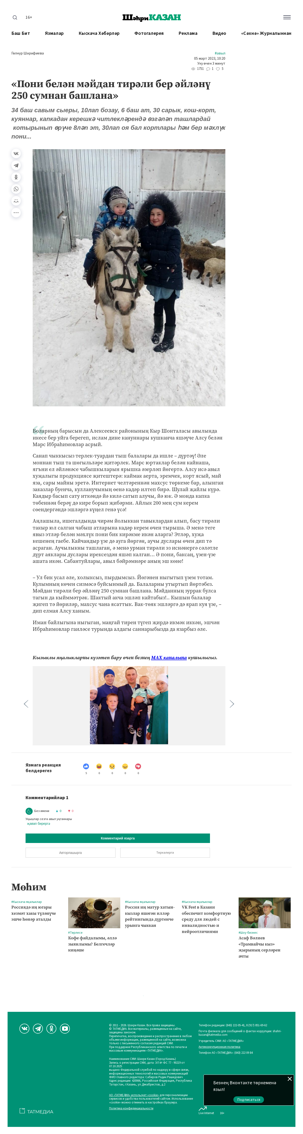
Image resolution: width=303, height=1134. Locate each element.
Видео (219, 33)
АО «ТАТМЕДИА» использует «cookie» (134, 1095)
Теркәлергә (165, 852)
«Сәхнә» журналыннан (266, 33)
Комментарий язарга (118, 838)
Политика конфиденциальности (131, 1108)
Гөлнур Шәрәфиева (27, 53)
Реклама (187, 33)
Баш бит (20, 33)
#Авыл (220, 53)
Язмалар (54, 33)
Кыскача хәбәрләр (99, 33)
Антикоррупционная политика (219, 1047)
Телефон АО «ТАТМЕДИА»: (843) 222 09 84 (226, 1053)
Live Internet (206, 1109)
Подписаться (248, 1099)
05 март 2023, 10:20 (209, 58)
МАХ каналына (169, 657)
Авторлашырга (70, 853)
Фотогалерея (149, 33)
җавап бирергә (38, 823)
